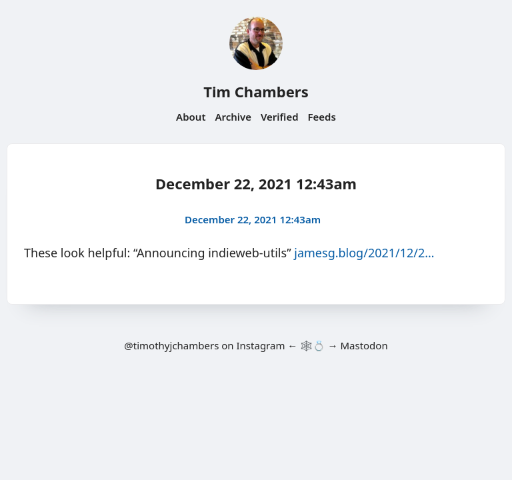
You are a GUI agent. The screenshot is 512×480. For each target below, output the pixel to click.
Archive (233, 116)
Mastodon (363, 345)
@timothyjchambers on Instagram (204, 345)
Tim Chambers (255, 91)
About (190, 116)
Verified (280, 116)
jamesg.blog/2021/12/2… (364, 253)
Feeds (322, 116)
